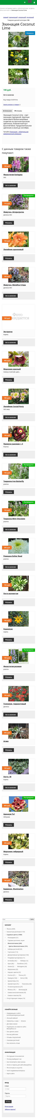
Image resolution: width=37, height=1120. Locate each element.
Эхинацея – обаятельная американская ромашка (15, 133)
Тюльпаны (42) (27, 984)
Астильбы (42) (12, 961)
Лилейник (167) (22, 963)
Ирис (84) (11, 963)
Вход (8, 1101)
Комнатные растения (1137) (16, 932)
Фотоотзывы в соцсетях (14, 1068)
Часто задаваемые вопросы (16, 1071)
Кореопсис (8, 629)
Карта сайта (11, 1073)
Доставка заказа (12, 1024)
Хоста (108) (23, 978)
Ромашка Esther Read (12, 556)
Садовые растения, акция (16, 940)
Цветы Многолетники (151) (18, 946)
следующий (22, 17)
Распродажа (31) (13, 937)
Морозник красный (12, 369)
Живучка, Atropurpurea (13, 212)
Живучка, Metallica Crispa (14, 285)
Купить (8, 223)
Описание (7, 111)
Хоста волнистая (10, 593)
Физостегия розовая (12, 666)
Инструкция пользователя (15, 1056)
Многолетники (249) (15, 943)
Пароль (7, 1093)
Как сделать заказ (12, 1031)
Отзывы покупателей (14, 1037)
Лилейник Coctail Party (13, 406)
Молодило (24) (22, 966)
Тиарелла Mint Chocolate (14, 519)
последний (30, 17)
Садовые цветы (12, 8)
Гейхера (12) (24, 961)
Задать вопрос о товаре (11, 104)
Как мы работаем (12, 1034)
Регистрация (9, 1106)
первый (5, 17)
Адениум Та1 (9, 814)
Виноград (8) (23, 990)
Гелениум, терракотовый (14, 704)
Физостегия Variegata (12, 174)
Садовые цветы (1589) (14, 935)
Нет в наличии (10, 185)
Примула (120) (12, 978)
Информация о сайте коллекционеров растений (15, 1014)
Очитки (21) (11, 975)
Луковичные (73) (13, 984)
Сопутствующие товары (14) (16, 998)
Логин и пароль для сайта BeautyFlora (19, 1065)
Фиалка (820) (11, 929)
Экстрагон (7, 331)
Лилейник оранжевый (13, 249)
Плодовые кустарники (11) (16, 958)
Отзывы (18, 111)
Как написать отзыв (13, 1043)
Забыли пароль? (10, 1109)
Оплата (23, 1021)
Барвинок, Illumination (13, 889)
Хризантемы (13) (13, 981)
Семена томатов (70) (14, 995)
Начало (2, 8)
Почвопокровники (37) (15, 987)
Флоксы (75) (11, 990)
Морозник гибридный (13, 851)
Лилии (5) (11, 966)
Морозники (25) (13, 969)
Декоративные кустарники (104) (18, 955)
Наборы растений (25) (15, 949)
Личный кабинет (12, 1018)
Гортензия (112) (13, 952)
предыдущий (13, 17)
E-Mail (7, 1086)
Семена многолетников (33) (17, 992)
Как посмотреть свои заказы (16, 1062)
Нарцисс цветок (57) (14, 972)
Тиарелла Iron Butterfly (13, 481)
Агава (6, 741)
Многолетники (23, 8)
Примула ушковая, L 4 (13, 444)
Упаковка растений (13, 1040)
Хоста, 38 (7, 777)
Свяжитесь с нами (13, 1021)
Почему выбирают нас (14, 1059)
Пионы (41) (22, 975)
